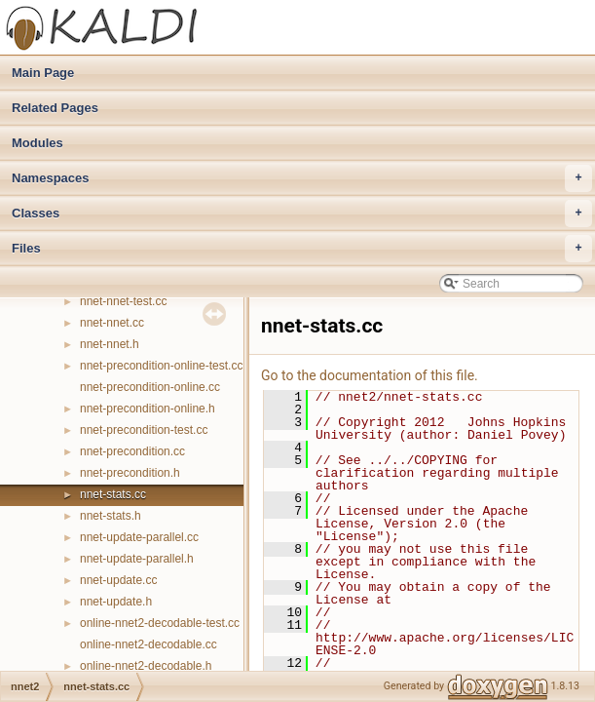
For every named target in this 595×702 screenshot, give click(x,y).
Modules (37, 143)
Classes (302, 213)
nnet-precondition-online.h (147, 408)
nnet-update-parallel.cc (139, 537)
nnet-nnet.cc (112, 323)
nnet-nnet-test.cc (123, 301)
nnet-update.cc (118, 580)
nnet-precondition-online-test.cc (161, 365)
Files (302, 248)
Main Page (43, 72)
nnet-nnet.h (109, 344)
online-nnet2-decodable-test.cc (160, 623)
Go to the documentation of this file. (369, 375)
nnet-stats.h (110, 516)
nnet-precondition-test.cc (143, 430)
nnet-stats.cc (113, 494)
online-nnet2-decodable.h (145, 666)
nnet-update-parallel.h (137, 559)
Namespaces (302, 178)
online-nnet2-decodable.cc (148, 644)
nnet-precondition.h (130, 473)
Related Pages (55, 107)
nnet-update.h (116, 601)
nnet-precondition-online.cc (150, 387)
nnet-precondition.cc (132, 451)
